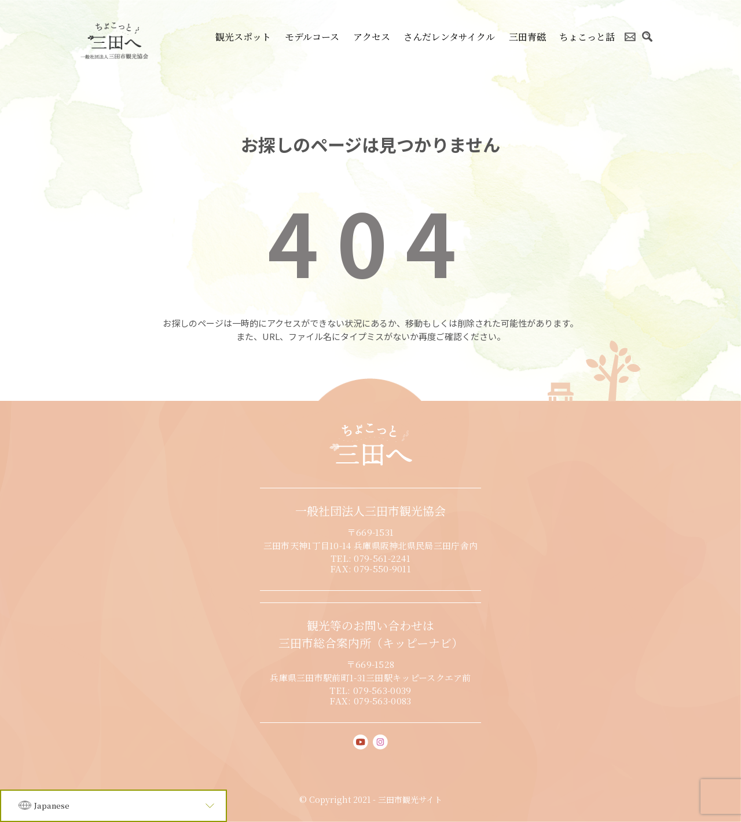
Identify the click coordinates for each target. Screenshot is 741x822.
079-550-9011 (382, 568)
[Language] (113, 806)
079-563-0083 (383, 701)
